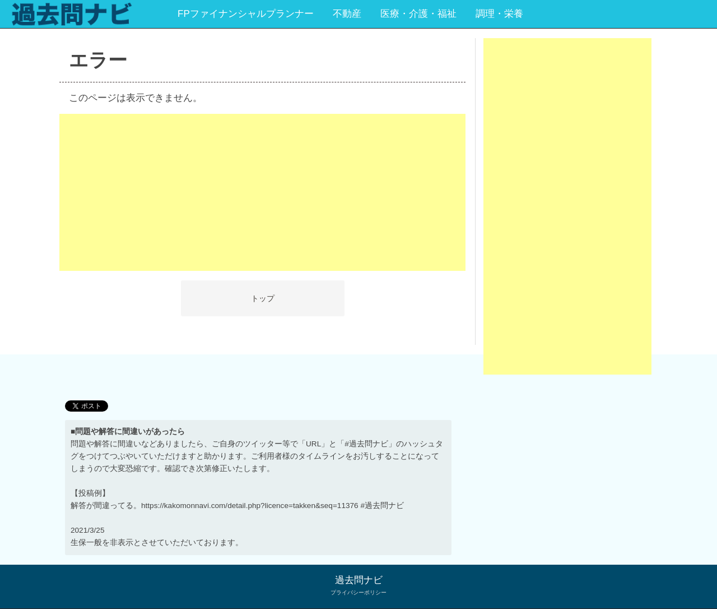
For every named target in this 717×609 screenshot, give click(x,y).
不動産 (347, 13)
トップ (262, 298)
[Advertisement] (262, 192)
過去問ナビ (359, 580)
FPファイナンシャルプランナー (246, 13)
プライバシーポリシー (358, 592)
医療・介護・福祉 (418, 13)
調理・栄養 (499, 13)
